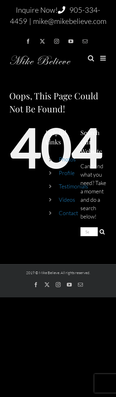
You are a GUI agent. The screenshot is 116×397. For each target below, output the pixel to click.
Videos (67, 199)
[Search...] (89, 231)
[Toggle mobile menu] (103, 58)
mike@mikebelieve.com (69, 21)
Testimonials (73, 186)
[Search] (102, 231)
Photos (67, 159)
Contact (68, 213)
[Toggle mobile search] (91, 58)
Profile (67, 172)
